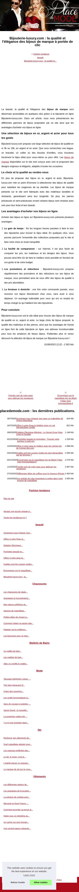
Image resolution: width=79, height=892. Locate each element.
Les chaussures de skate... (16, 592)
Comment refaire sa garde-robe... (18, 623)
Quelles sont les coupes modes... (18, 564)
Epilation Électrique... (13, 545)
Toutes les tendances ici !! (15, 518)
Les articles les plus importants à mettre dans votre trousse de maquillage (40, 480)
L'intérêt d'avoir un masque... (16, 763)
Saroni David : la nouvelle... (16, 710)
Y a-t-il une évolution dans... (16, 723)
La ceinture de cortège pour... (17, 797)
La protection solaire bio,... (15, 716)
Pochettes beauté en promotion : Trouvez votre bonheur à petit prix (38, 440)
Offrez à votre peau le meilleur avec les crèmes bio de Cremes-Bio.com (39, 447)
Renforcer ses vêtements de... (17, 738)
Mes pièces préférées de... (15, 604)
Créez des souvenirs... (14, 691)
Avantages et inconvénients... (17, 598)
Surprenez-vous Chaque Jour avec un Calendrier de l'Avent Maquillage (39, 420)
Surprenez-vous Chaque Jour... (17, 533)
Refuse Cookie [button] (18, 882)
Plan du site (9, 498)
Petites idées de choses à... (16, 617)
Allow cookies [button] (41, 882)
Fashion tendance (41, 54)
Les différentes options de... (16, 784)
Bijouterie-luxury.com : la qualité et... (40, 61)
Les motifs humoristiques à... (16, 698)
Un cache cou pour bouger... (16, 822)
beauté (40, 57)
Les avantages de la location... (17, 791)
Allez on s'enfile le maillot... (16, 664)
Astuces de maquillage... (15, 611)
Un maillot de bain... (12, 651)
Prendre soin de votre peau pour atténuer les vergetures (20, 396)
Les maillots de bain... (13, 657)
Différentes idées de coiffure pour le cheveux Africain (40, 474)
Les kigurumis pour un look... (16, 636)
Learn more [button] (29, 875)
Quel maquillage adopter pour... (18, 744)
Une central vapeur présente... (17, 828)
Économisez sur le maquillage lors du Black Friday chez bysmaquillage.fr (39, 461)
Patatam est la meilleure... (15, 629)
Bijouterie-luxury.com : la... (15, 577)
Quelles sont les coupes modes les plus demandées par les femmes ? (39, 454)
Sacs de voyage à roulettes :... (17, 704)
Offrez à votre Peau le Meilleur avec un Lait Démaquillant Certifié (35, 426)
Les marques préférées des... (17, 750)
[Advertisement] (37, 84)
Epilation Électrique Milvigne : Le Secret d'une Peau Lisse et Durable (39, 433)
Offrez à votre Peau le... (14, 539)
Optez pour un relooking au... (17, 816)
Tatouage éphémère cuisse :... (17, 679)
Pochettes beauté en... (14, 552)
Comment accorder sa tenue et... (18, 810)
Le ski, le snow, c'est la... (15, 757)
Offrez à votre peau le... (14, 558)
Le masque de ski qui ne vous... (18, 769)
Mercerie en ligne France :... (16, 803)
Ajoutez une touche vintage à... (17, 511)
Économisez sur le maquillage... (18, 570)
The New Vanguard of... (14, 685)
